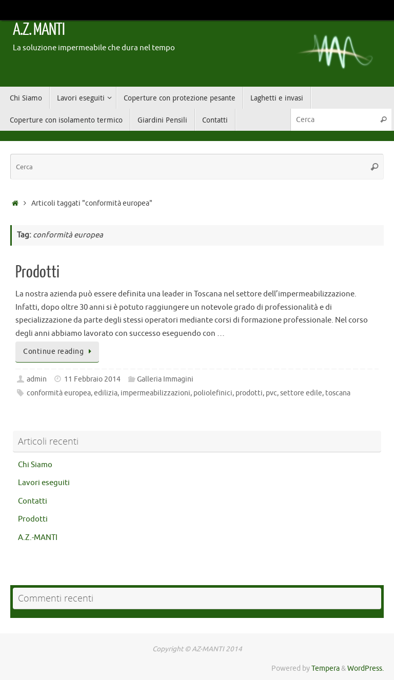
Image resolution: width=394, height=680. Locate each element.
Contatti (32, 501)
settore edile (301, 393)
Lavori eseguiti (44, 483)
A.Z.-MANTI (37, 538)
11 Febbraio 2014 (92, 379)
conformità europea (59, 393)
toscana (337, 393)
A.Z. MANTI (39, 30)
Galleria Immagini (165, 379)
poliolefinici (212, 393)
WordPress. (365, 668)
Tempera (325, 668)
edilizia (105, 393)
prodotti (249, 393)
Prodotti (37, 272)
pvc (271, 393)
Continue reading (59, 351)
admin (37, 379)
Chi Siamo (35, 465)
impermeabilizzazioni (155, 393)
